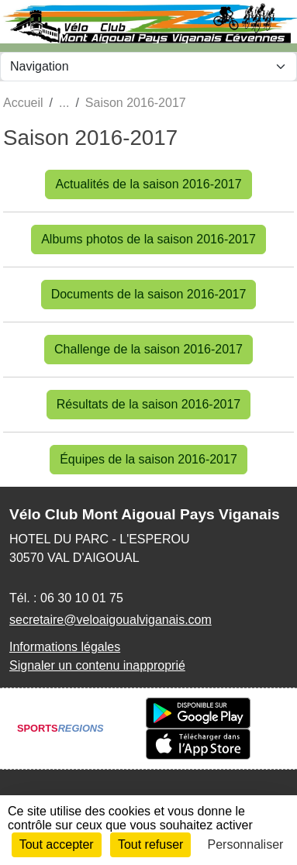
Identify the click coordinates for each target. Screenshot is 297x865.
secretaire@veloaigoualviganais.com (110, 619)
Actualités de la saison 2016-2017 (148, 184)
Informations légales (64, 646)
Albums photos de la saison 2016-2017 (148, 239)
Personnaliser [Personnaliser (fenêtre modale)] (246, 844)
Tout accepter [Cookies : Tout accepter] (56, 844)
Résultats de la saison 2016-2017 (149, 404)
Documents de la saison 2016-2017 (149, 294)
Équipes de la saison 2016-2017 (148, 459)
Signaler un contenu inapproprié (97, 665)
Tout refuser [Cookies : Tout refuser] (150, 844)
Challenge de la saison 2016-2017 (148, 349)
